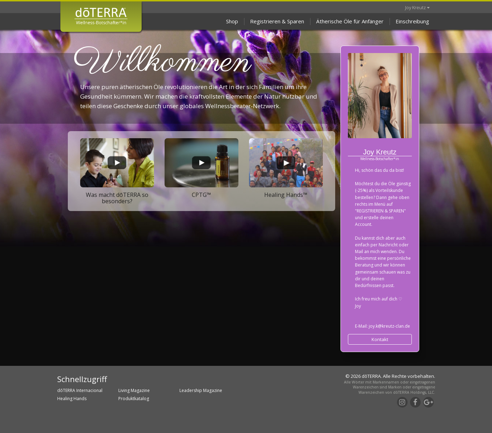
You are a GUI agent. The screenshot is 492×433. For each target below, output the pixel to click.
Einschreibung (412, 21)
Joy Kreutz (417, 7)
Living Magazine (134, 390)
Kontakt (380, 339)
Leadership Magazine (200, 390)
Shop (232, 21)
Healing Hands (72, 399)
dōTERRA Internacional (79, 390)
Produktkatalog (133, 399)
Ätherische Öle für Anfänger (350, 21)
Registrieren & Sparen (277, 21)
